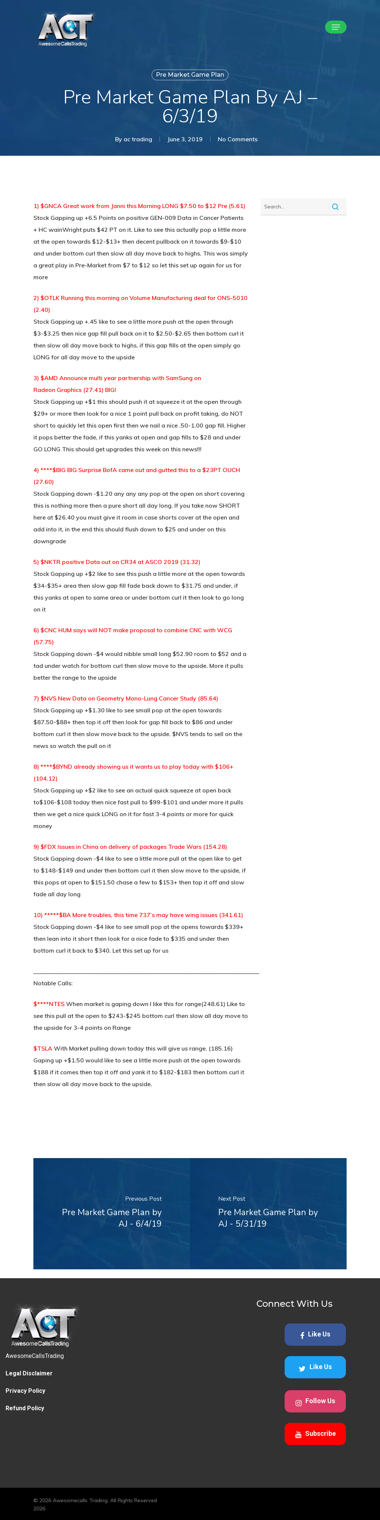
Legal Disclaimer (29, 1373)
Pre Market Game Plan (190, 74)
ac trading (138, 139)
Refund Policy (25, 1408)
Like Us (315, 1334)
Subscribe (315, 1434)
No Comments (238, 139)
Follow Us (315, 1402)
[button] (336, 27)
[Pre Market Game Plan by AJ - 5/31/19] (268, 1213)
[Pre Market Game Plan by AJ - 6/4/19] (111, 1213)
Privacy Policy (25, 1390)
